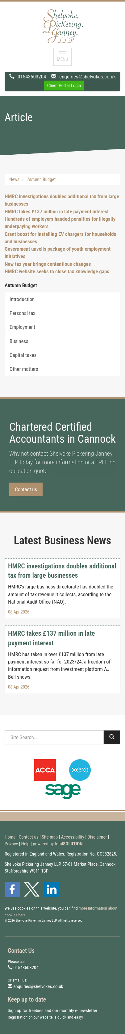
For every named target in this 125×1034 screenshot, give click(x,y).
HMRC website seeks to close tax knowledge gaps (57, 271)
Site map (50, 837)
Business (19, 341)
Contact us (26, 489)
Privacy (11, 844)
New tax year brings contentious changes (48, 264)
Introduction (22, 299)
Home (10, 837)
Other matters (24, 369)
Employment (22, 327)
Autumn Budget (41, 179)
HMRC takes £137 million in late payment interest (57, 211)
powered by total (57, 844)
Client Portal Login (64, 85)
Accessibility (72, 837)
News (14, 179)
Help (25, 844)
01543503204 (32, 76)
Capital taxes (23, 355)
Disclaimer (97, 837)
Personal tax (22, 313)
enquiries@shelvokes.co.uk (87, 76)
